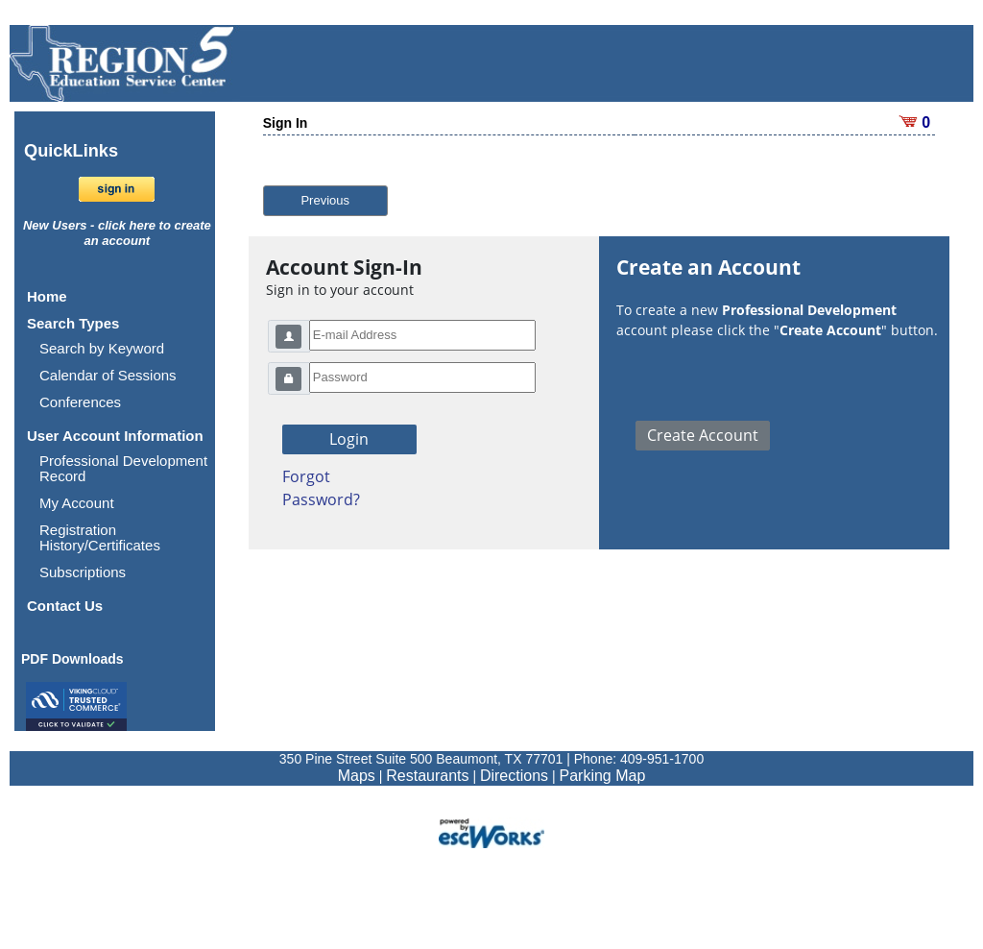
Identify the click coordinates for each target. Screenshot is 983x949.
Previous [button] (324, 200)
